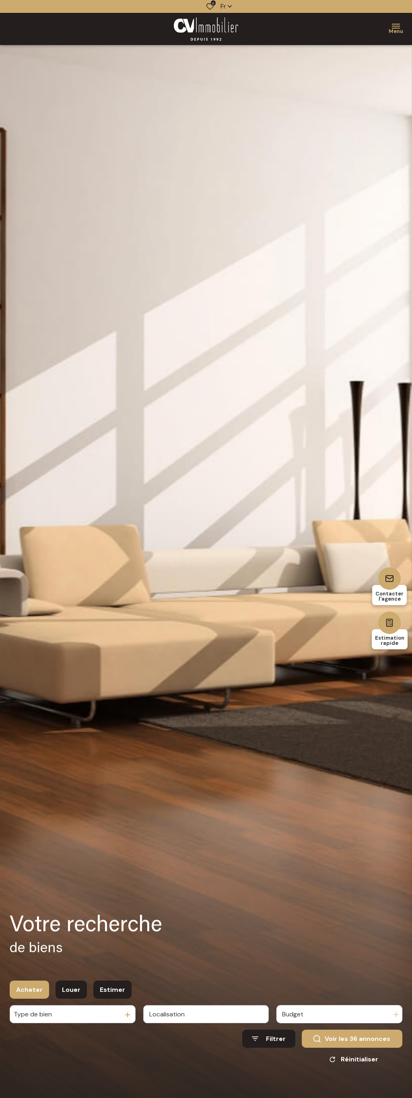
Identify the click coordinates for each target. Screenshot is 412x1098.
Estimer (112, 995)
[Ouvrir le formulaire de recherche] (268, 1045)
